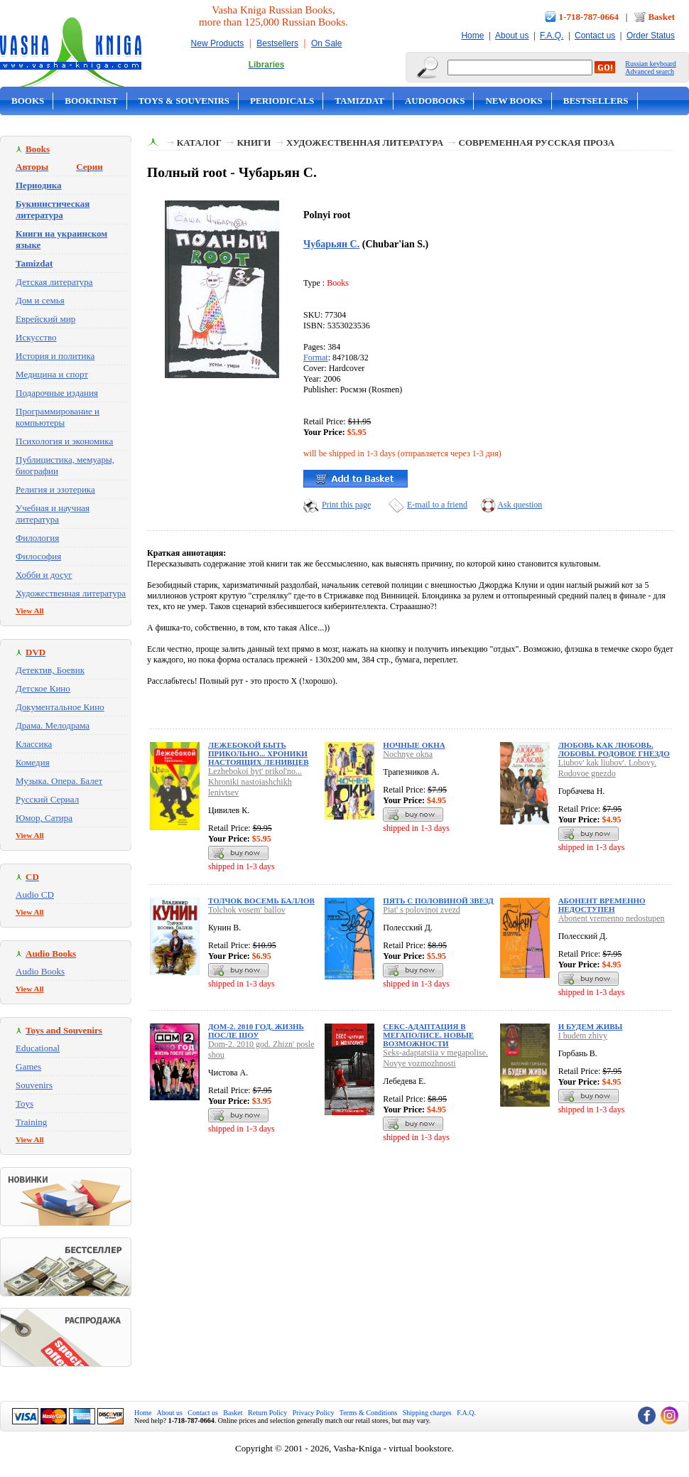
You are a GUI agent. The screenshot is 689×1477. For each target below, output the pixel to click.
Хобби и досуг (44, 574)
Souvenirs (34, 1085)
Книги (254, 142)
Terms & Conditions (369, 1413)
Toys (24, 1103)
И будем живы (590, 1026)
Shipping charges (427, 1413)
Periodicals (282, 100)
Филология (37, 537)
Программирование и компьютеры (57, 417)
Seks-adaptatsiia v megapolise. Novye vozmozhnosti (435, 1058)
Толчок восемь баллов (261, 900)
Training (31, 1122)
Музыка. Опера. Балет (59, 780)
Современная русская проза (537, 142)
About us (511, 36)
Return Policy (267, 1413)
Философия (38, 556)
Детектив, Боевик (50, 670)
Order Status (650, 36)
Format (315, 357)
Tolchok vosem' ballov (247, 910)
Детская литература (54, 281)
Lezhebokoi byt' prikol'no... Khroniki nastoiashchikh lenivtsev (255, 781)
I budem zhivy (582, 1036)
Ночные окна (414, 745)
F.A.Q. (551, 36)
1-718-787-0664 (589, 16)
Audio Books (40, 971)
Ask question (519, 505)
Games (28, 1066)
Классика (34, 743)
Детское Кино (43, 688)
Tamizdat (359, 100)
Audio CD (35, 894)
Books (27, 100)
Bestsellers (277, 43)
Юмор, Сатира (44, 817)
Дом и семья (40, 300)
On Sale (326, 43)
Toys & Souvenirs (184, 100)
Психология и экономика (64, 441)
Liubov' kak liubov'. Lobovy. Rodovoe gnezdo (607, 768)
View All (30, 610)
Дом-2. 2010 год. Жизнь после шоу (256, 1030)
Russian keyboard (650, 64)
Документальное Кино (60, 707)
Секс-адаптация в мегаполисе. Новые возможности (428, 1035)
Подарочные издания (57, 392)
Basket (661, 16)
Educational (38, 1048)
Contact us (595, 36)
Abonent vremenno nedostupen (611, 918)
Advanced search (649, 71)
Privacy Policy (314, 1413)
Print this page (346, 505)
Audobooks (435, 100)
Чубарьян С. (331, 243)
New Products (217, 43)
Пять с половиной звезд (438, 900)
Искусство (36, 337)
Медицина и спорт (52, 374)
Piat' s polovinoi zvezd (421, 910)
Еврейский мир (45, 318)
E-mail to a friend (437, 505)
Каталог (199, 142)
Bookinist (91, 100)
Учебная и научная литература (52, 514)
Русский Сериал (47, 799)
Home (472, 36)
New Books (513, 100)
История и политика (55, 355)
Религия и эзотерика (55, 489)
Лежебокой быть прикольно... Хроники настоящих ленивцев (258, 753)
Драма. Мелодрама (52, 725)
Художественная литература (71, 593)
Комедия (33, 762)
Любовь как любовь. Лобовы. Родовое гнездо (614, 749)
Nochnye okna (408, 754)
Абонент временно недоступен (602, 904)
